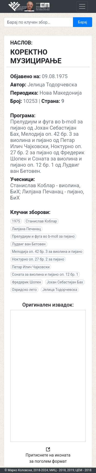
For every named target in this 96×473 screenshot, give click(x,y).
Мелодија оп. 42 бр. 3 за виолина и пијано (47, 251)
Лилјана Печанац (26, 229)
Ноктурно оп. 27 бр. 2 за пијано (38, 259)
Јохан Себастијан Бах (65, 282)
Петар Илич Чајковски (31, 267)
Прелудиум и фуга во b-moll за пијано (43, 236)
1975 (16, 221)
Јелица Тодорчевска (59, 290)
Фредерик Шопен (26, 282)
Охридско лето (24, 290)
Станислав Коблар (41, 221)
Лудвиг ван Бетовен (29, 244)
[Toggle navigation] (82, 6)
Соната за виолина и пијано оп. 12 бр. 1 (45, 274)
